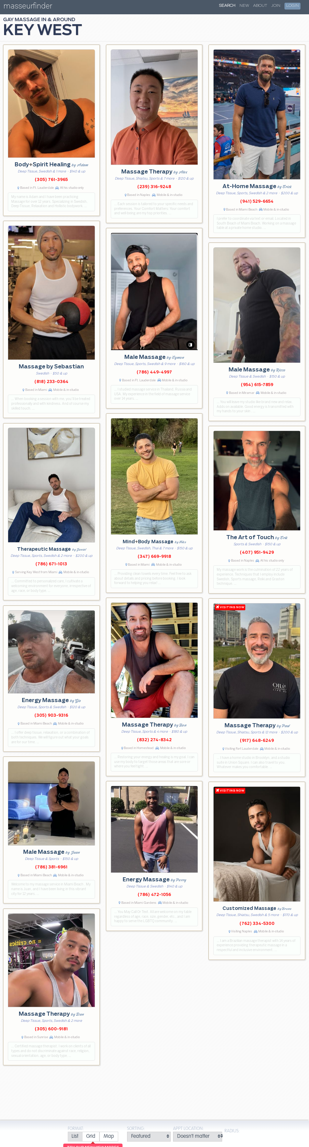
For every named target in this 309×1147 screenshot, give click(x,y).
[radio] (75, 1137)
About (260, 6)
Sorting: (136, 1129)
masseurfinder (27, 7)
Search (227, 6)
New (244, 6)
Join (275, 6)
